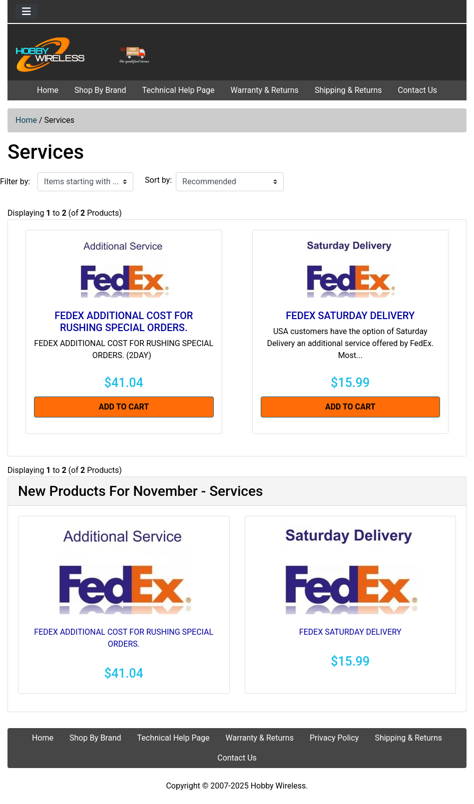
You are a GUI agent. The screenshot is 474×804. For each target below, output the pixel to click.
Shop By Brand (100, 90)
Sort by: (158, 180)
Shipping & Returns (348, 90)
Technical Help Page (178, 90)
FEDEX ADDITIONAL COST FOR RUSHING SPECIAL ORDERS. (123, 322)
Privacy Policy (334, 738)
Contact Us (418, 90)
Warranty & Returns (265, 90)
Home (47, 90)
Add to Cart (123, 406)
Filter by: (15, 181)
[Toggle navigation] (26, 11)
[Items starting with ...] (85, 181)
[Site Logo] (84, 54)
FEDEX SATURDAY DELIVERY (350, 316)
